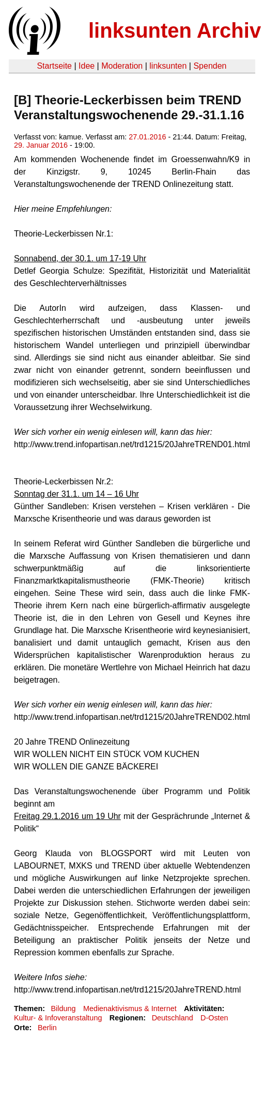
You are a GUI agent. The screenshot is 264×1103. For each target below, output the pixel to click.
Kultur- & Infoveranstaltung (58, 1018)
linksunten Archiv (174, 30)
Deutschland (172, 1018)
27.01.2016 (147, 137)
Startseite (54, 65)
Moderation (122, 65)
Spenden (209, 65)
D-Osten (214, 1018)
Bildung (63, 1008)
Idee (87, 65)
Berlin (47, 1027)
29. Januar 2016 (41, 145)
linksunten (168, 65)
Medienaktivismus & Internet (130, 1008)
